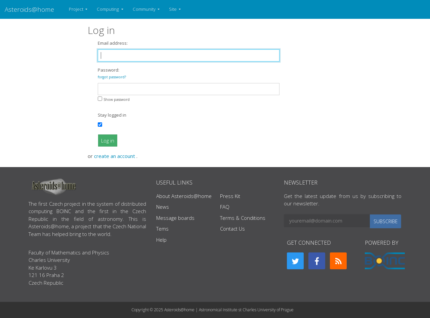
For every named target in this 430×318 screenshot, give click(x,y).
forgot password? (112, 77)
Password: (112, 73)
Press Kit (230, 196)
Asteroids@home (29, 9)
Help (161, 239)
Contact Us (232, 228)
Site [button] (173, 9)
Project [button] (76, 9)
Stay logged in (112, 115)
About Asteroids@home (184, 196)
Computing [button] (108, 9)
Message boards (175, 217)
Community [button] (145, 9)
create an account (115, 156)
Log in (107, 140)
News (162, 206)
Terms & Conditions (242, 217)
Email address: (113, 43)
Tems (162, 228)
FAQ (224, 206)
